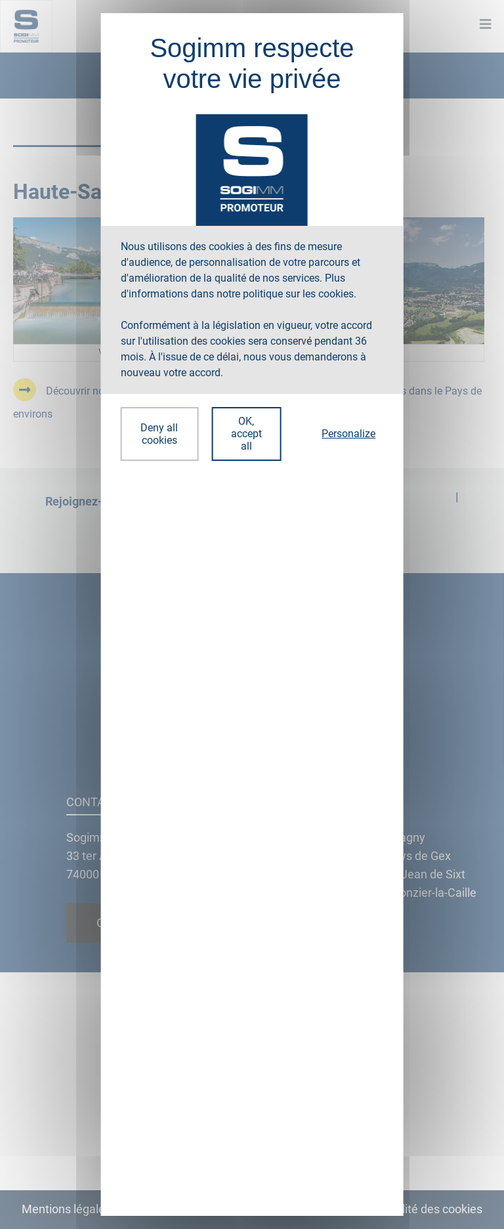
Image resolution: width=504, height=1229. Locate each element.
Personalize (348, 433)
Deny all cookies (159, 433)
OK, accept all (246, 433)
